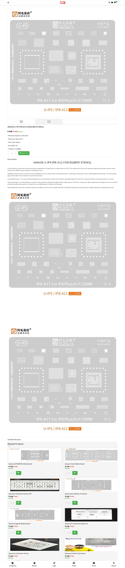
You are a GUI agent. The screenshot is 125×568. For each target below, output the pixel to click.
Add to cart (24, 153)
